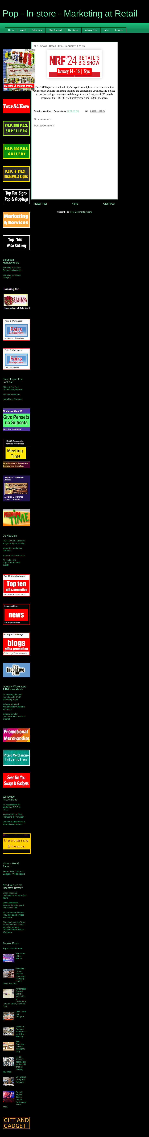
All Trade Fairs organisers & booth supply (11, 562)
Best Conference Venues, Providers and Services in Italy (13, 905)
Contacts (119, 30)
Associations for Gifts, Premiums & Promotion (13, 815)
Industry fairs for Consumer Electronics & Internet (14, 716)
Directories (73, 30)
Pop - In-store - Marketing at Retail (70, 13)
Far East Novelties (11, 394)
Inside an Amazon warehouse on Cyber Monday (21, 1031)
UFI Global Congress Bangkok (21, 1079)
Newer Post (40, 203)
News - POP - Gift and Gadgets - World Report (14, 872)
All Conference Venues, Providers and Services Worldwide (14, 915)
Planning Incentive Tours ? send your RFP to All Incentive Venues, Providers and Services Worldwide (14, 927)
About (23, 30)
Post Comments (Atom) (81, 212)
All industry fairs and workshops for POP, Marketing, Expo (12, 697)
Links (106, 30)
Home (11, 30)
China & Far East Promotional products (12, 388)
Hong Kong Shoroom (12, 399)
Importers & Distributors (14, 555)
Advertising (37, 30)
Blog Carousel (55, 30)
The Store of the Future (20, 956)
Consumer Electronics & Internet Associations (14, 822)
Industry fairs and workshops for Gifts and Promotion (14, 706)
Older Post (109, 203)
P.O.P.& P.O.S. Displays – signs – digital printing (14, 542)
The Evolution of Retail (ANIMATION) (20, 1046)
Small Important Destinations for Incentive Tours (14, 895)
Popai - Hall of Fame (12, 948)
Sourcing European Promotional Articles (12, 268)
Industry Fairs (91, 30)
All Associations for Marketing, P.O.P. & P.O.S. (12, 807)
